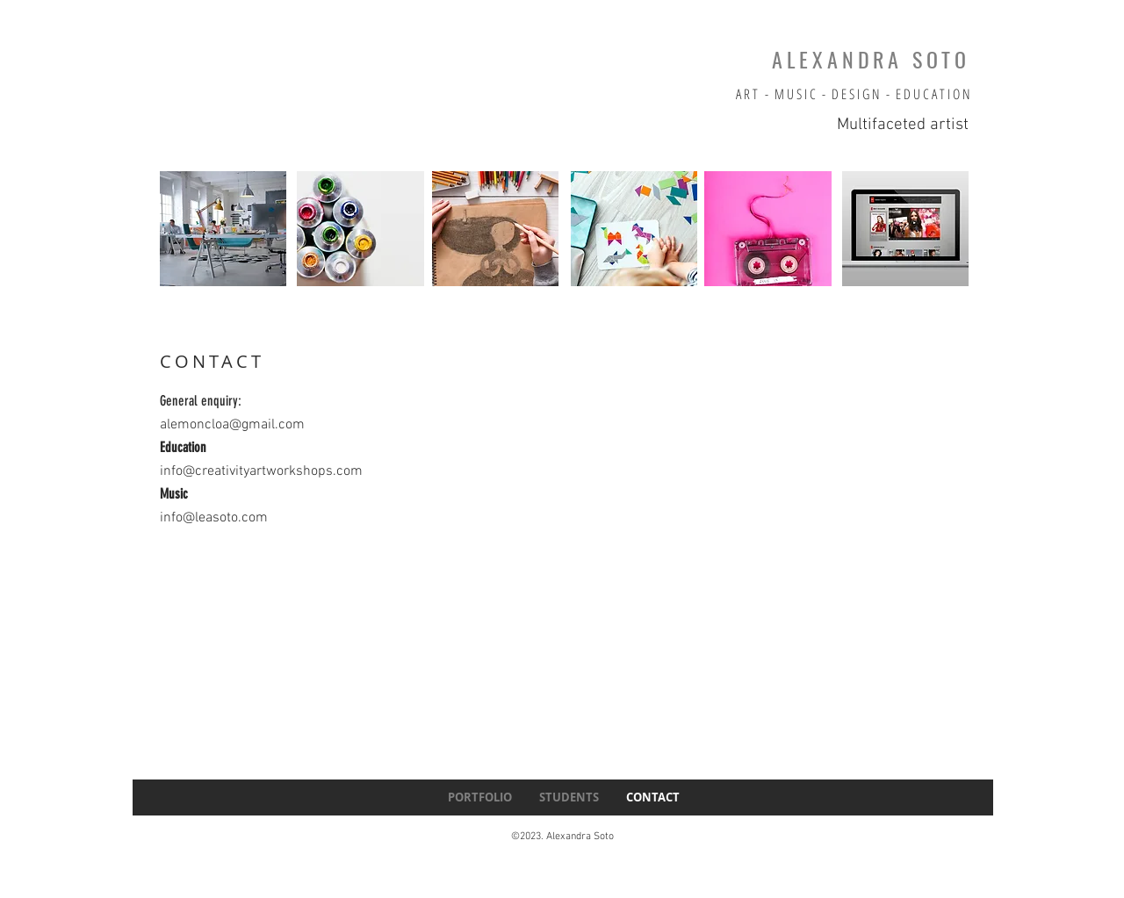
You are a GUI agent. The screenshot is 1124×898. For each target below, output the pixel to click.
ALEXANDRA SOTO (871, 59)
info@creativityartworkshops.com (261, 471)
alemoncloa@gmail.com (232, 425)
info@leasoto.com (214, 518)
